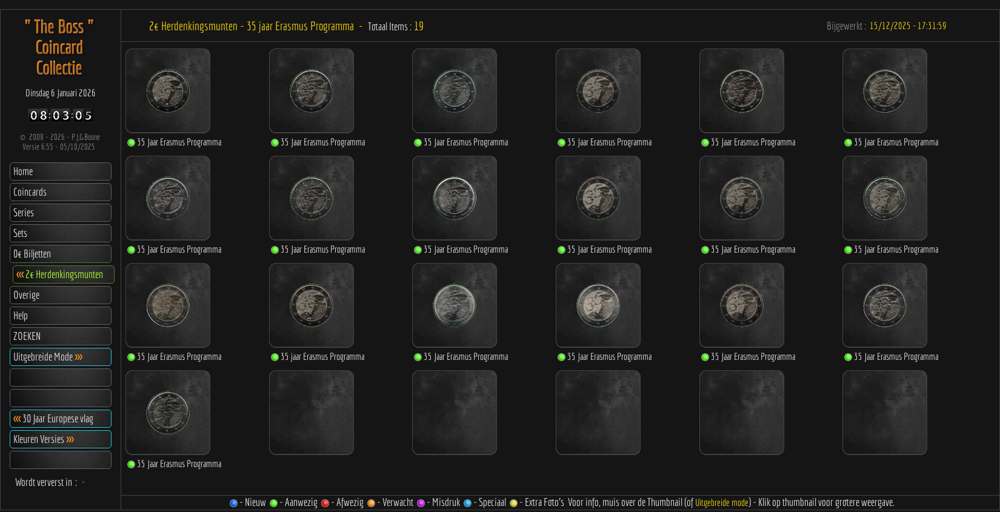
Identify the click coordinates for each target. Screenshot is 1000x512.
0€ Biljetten (32, 253)
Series (23, 212)
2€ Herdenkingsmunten (59, 274)
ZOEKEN (27, 336)
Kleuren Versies (43, 439)
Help (20, 315)
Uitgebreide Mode (47, 356)
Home (23, 171)
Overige (26, 294)
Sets (20, 233)
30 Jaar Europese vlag (53, 418)
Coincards (30, 191)
